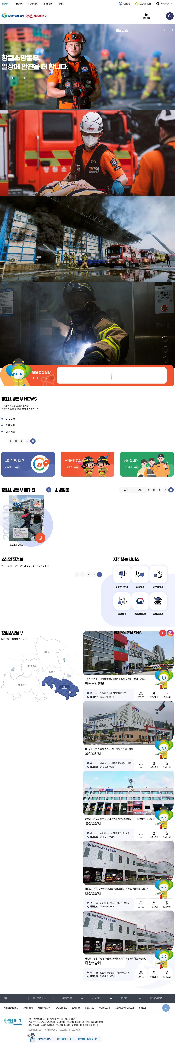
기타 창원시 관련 (154, 999)
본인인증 (146, 18)
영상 (140, 490)
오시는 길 (76, 1008)
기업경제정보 (33, 4)
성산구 (52, 672)
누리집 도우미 (104, 1008)
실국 (3, 999)
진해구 (64, 687)
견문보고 (142, 1008)
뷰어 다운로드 (61, 1008)
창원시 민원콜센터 (44, 1039)
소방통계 (122, 614)
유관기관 (122, 999)
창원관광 (126, 4)
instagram (170, 633)
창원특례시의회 (145, 4)
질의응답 (140, 587)
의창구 (46, 652)
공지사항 (10, 419)
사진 (126, 490)
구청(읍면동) (65, 999)
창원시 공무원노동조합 (124, 1008)
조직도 (141, 697)
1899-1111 (66, 1039)
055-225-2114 (89, 1039)
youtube (162, 633)
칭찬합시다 (159, 587)
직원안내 (154, 697)
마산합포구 (21, 685)
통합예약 (19, 4)
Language (162, 3)
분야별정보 (47, 4)
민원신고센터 (122, 587)
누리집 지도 (89, 1008)
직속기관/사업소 (37, 999)
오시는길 (166, 697)
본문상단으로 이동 (166, 1008)
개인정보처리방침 (11, 1008)
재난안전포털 (140, 614)
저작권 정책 (28, 1008)
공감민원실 (159, 614)
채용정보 (10, 432)
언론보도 (10, 425)
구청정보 (60, 4)
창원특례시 (6, 4)
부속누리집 (94, 999)
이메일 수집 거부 (44, 1008)
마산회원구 (31, 666)
